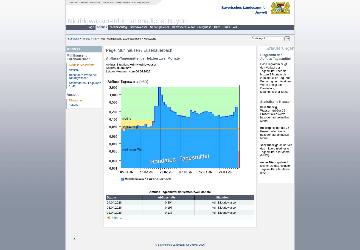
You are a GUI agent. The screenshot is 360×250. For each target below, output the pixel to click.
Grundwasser (138, 27)
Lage (91, 27)
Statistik (74, 70)
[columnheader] (124, 197)
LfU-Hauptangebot (140, 2)
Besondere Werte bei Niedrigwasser (83, 76)
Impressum (95, 2)
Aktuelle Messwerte (82, 65)
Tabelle (74, 105)
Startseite (74, 2)
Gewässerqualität (183, 27)
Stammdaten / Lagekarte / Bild (85, 84)
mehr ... (116, 217)
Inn (95, 38)
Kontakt (84, 2)
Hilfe (217, 27)
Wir (235, 27)
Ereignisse (204, 27)
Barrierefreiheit (123, 2)
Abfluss (102, 27)
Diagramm (76, 100)
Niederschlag (118, 27)
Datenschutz (108, 2)
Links (226, 27)
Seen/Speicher (159, 27)
